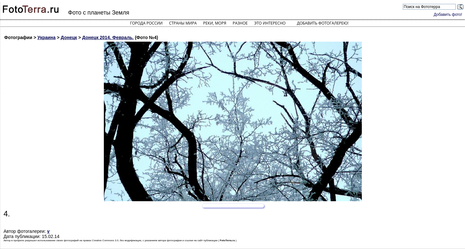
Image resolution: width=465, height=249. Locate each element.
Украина (46, 37)
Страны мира (183, 23)
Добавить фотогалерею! (323, 23)
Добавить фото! (448, 14)
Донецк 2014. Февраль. (108, 37)
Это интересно (270, 23)
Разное (240, 23)
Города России (146, 23)
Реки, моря (214, 23)
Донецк (69, 37)
